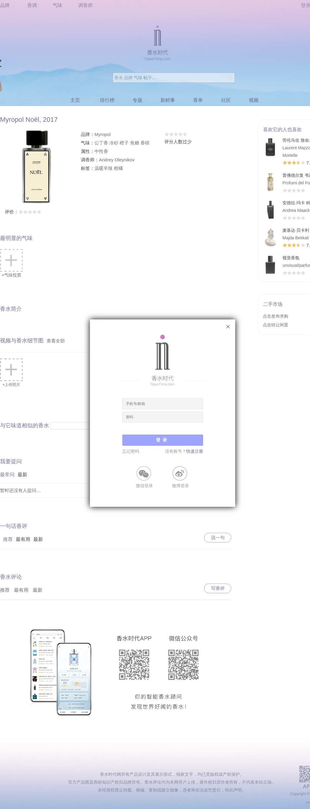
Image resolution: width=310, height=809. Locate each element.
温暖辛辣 (103, 168)
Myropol (102, 134)
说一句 (218, 537)
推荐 (8, 539)
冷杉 (113, 142)
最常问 (7, 474)
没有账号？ (184, 451)
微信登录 (144, 485)
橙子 (124, 142)
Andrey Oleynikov (117, 159)
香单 (198, 100)
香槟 (145, 142)
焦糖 (134, 142)
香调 (32, 5)
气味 (57, 5)
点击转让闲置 (275, 324)
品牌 (5, 5)
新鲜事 (167, 100)
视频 (254, 100)
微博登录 (180, 485)
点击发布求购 (275, 316)
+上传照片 (11, 372)
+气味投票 (11, 263)
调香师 (85, 5)
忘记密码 (130, 451)
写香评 (218, 588)
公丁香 (101, 142)
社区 (226, 100)
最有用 (23, 539)
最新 (22, 474)
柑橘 (118, 168)
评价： (23, 211)
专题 (137, 100)
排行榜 (107, 100)
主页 (75, 100)
